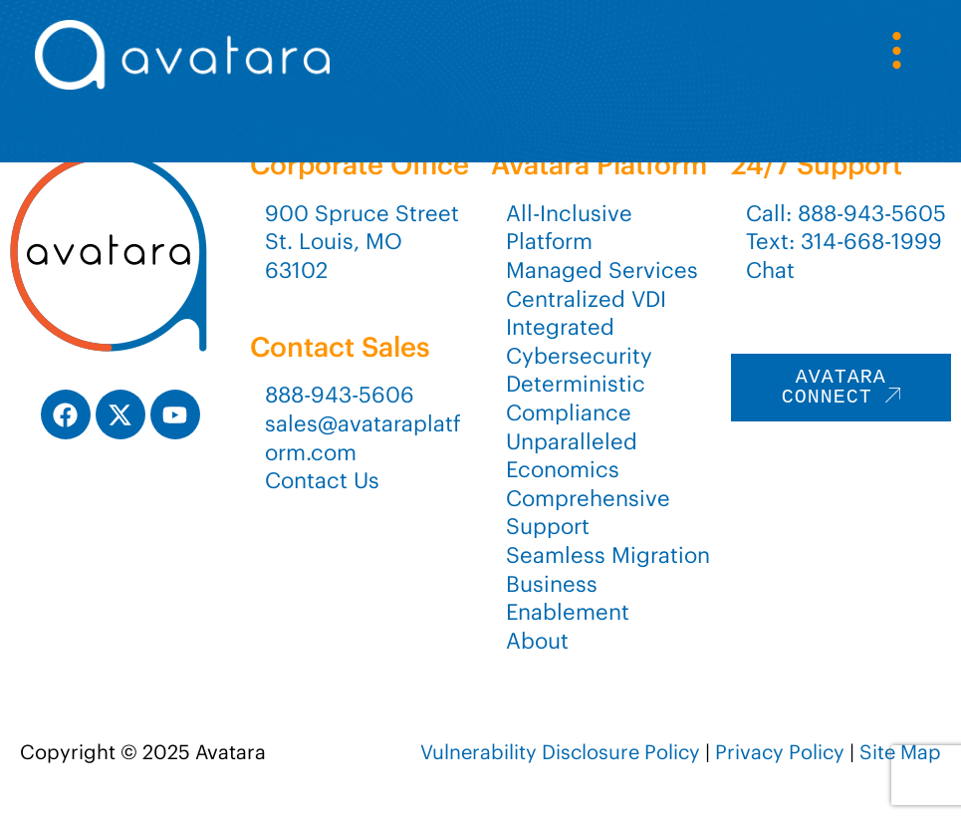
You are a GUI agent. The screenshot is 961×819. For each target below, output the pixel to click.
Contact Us (322, 480)
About (537, 641)
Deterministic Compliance (575, 398)
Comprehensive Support (588, 512)
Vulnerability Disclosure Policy (560, 751)
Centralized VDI (586, 299)
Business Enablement (567, 598)
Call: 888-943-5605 (846, 213)
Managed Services (602, 270)
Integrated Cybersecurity (579, 341)
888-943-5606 (339, 395)
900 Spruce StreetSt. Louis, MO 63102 (362, 241)
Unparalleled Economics (571, 455)
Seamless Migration (608, 555)
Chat (770, 270)
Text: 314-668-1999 (844, 241)
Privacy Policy (779, 751)
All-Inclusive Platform (569, 227)
